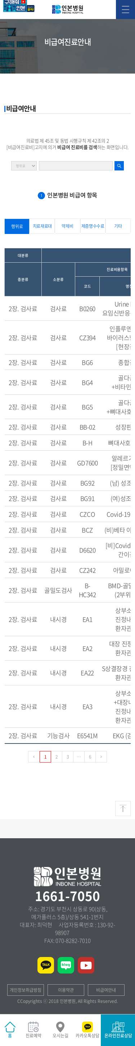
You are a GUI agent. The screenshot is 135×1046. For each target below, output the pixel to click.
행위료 (17, 226)
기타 (118, 226)
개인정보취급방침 (25, 990)
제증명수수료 (92, 226)
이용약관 (66, 990)
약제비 (67, 226)
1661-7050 (67, 895)
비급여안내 (106, 990)
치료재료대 (42, 226)
